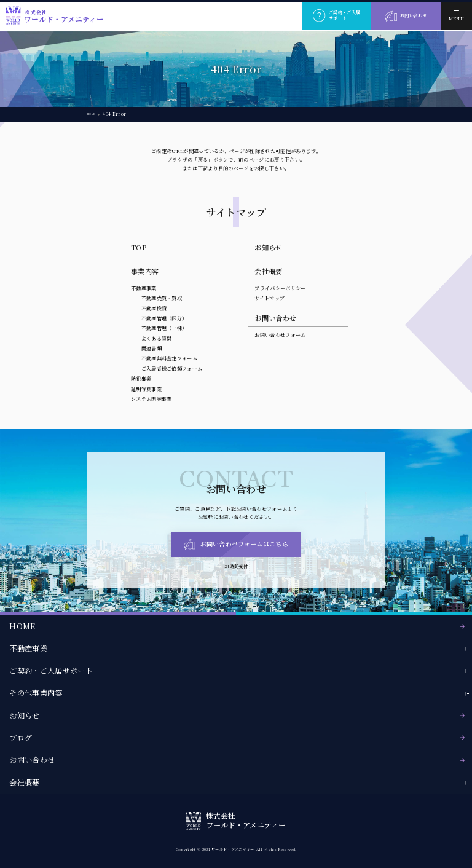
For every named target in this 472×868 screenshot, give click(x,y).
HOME (94, 114)
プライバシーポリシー (279, 288)
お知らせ (268, 247)
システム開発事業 (151, 398)
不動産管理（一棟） (164, 328)
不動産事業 (144, 288)
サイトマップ (269, 297)
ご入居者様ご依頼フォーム (172, 368)
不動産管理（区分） (164, 318)
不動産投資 (154, 308)
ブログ (20, 737)
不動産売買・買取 (162, 297)
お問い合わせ (32, 759)
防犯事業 (141, 378)
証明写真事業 (146, 388)
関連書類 (151, 348)
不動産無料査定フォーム (169, 358)
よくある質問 (156, 338)
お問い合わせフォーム (279, 334)
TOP (139, 247)
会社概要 (268, 271)
